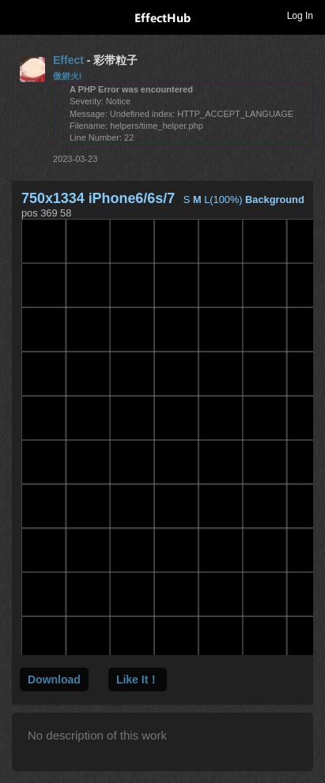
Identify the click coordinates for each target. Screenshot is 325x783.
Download (54, 679)
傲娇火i (67, 76)
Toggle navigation (19, 15)
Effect (68, 60)
